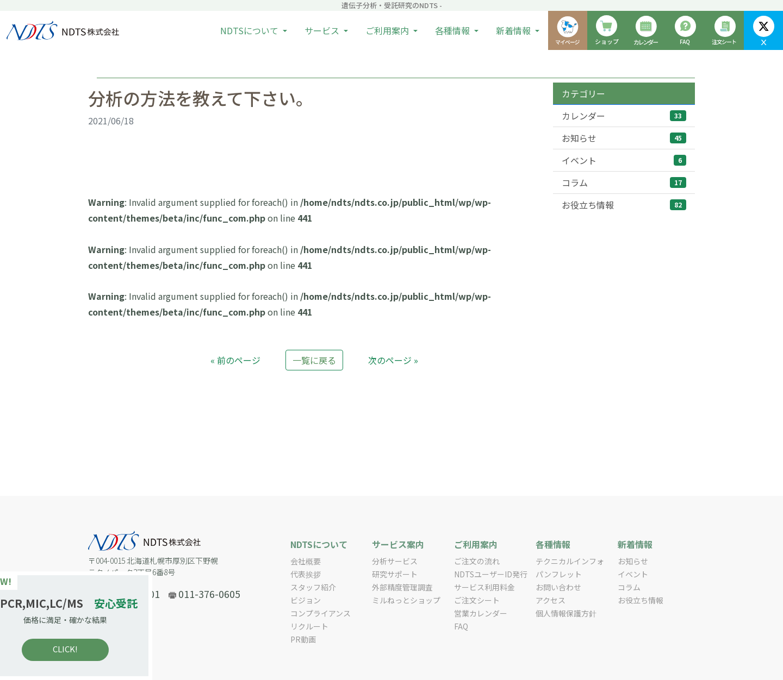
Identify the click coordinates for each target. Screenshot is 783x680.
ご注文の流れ (477, 561)
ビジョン (305, 600)
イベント (624, 160)
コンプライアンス (320, 613)
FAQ (461, 626)
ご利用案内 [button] (388, 30)
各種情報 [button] (453, 30)
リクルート (309, 626)
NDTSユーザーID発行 (490, 574)
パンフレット (559, 574)
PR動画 (303, 639)
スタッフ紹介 (313, 587)
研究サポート (395, 574)
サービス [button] (322, 30)
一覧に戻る (314, 360)
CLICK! (87, 648)
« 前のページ (235, 360)
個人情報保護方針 (566, 613)
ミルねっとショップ (406, 600)
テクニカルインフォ (570, 561)
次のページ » (393, 360)
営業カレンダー (480, 613)
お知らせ (624, 137)
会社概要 (305, 561)
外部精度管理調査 (402, 587)
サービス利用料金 (484, 587)
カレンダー (624, 115)
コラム (624, 182)
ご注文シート (477, 600)
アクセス (551, 600)
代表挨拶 (305, 574)
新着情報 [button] (514, 30)
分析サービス (395, 561)
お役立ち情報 (624, 204)
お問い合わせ (558, 587)
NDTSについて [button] (250, 30)
